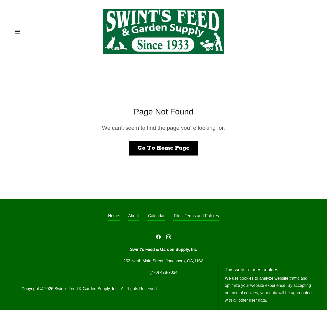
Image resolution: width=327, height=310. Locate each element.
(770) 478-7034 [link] (163, 272)
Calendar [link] (156, 216)
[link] (163, 31)
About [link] (133, 216)
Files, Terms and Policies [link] (196, 216)
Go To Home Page (163, 148)
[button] (17, 32)
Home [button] (113, 216)
